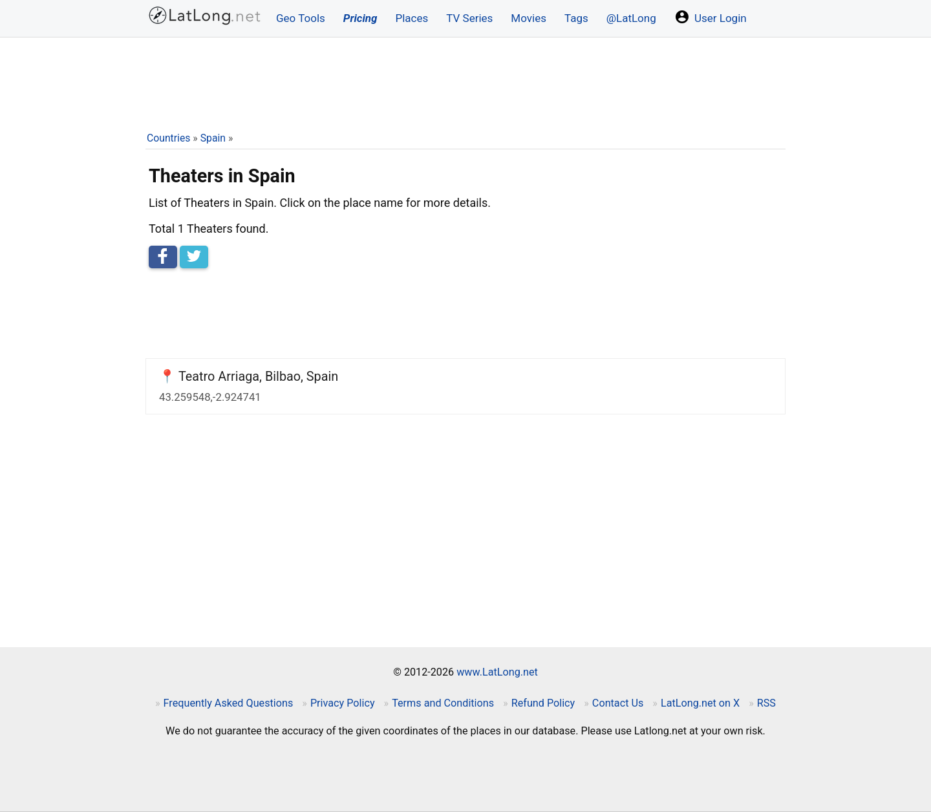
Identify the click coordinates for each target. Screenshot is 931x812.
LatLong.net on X (700, 703)
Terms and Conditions (443, 703)
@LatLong (631, 18)
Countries (168, 138)
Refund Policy (543, 703)
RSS (766, 703)
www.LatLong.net (497, 672)
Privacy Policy (342, 703)
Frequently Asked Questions (229, 703)
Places (411, 18)
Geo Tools (300, 18)
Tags (576, 18)
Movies (528, 18)
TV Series (469, 18)
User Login (710, 17)
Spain (213, 138)
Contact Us (617, 703)
